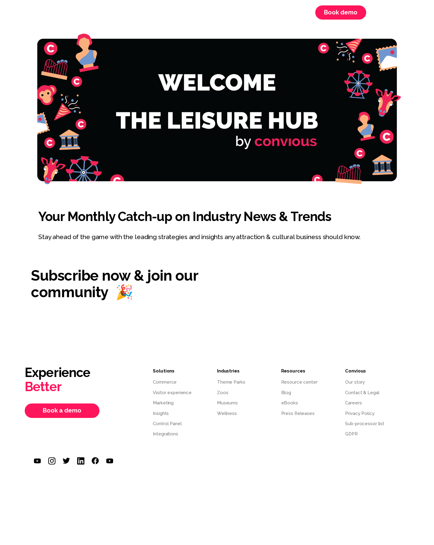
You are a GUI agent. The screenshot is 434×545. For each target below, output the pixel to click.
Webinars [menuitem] (245, 12)
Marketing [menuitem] (163, 403)
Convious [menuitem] (205, 12)
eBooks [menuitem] (289, 403)
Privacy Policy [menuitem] (359, 413)
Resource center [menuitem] (299, 382)
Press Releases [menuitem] (298, 413)
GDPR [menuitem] (351, 434)
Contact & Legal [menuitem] (362, 392)
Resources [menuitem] (165, 12)
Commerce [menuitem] (165, 382)
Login (381, 12)
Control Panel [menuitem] (167, 423)
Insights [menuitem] (161, 413)
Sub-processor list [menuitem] (364, 423)
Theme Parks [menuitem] (231, 382)
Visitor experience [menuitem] (172, 392)
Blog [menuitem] (286, 392)
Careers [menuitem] (282, 12)
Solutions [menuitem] (124, 12)
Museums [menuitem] (227, 403)
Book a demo (62, 410)
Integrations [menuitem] (165, 434)
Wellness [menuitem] (227, 413)
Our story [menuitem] (355, 382)
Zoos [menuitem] (222, 392)
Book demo (340, 12)
